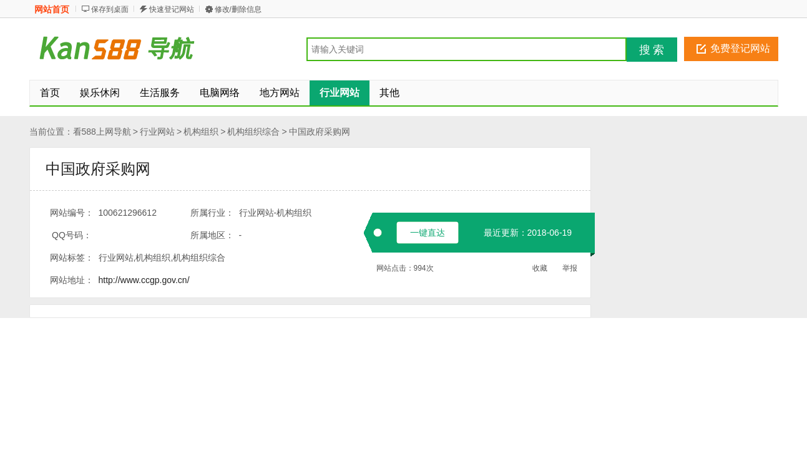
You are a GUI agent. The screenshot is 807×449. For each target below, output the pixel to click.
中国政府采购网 (319, 132)
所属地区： (212, 235)
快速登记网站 (171, 9)
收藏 (539, 268)
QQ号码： (72, 235)
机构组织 (200, 132)
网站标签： (72, 258)
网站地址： (72, 280)
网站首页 (51, 9)
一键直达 (427, 233)
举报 (569, 268)
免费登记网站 (740, 48)
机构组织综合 (253, 132)
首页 (50, 92)
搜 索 (652, 50)
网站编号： (72, 213)
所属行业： (212, 213)
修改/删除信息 (238, 9)
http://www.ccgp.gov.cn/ (144, 280)
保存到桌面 (110, 9)
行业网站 (157, 132)
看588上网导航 (102, 132)
